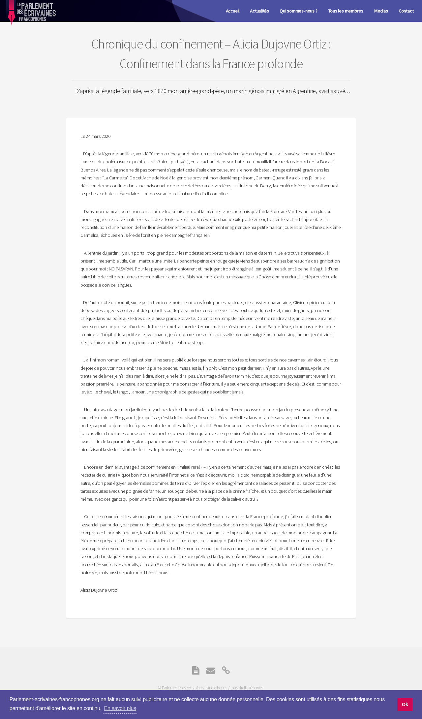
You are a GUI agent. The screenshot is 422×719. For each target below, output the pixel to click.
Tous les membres (345, 11)
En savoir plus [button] (120, 708)
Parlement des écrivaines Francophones (30, 16)
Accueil (232, 11)
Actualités (259, 11)
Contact (406, 11)
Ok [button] (405, 704)
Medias (381, 11)
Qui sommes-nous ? (298, 11)
